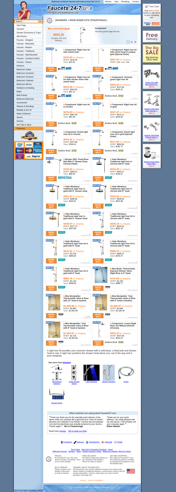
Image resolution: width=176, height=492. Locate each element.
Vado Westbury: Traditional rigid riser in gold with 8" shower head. (75, 216)
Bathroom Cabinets (25, 80)
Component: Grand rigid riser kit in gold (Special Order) (122, 134)
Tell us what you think (77, 431)
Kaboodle (108, 442)
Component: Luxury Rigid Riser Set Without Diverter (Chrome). (123, 325)
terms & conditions (95, 480)
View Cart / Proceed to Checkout (94, 449)
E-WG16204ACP (133, 262)
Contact (135, 1)
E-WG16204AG (86, 263)
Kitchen (108, 1)
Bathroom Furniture (25, 77)
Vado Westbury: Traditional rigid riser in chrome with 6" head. (121, 161)
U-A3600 (88, 126)
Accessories (22, 103)
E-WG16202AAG (86, 235)
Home (110, 449)
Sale (116, 1)
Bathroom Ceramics (25, 73)
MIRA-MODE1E (132, 290)
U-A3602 (88, 153)
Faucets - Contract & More (28, 58)
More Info (51, 69)
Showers (67, 362)
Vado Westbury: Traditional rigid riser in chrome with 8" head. (121, 188)
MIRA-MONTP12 (87, 317)
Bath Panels (22, 95)
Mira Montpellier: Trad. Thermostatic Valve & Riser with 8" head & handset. (123, 298)
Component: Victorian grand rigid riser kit (121, 78)
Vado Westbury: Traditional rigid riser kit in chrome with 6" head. (122, 216)
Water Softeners (24, 114)
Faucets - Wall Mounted (27, 55)
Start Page (21, 25)
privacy (83, 480)
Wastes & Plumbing (25, 106)
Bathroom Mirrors (24, 84)
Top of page (75, 449)
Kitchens (20, 66)
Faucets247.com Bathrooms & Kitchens (44, 8)
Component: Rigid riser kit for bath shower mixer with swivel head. (76, 79)
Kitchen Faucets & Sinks (91, 451)
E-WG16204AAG (86, 290)
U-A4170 (135, 71)
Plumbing (125, 1)
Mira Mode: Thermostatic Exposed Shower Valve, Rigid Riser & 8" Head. (122, 271)
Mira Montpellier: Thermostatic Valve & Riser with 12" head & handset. (76, 298)
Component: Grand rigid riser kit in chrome (75, 133)
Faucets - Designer (25, 40)
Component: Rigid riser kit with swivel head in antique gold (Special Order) (123, 52)
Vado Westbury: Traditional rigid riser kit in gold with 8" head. (75, 271)
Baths (19, 91)
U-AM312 (134, 98)
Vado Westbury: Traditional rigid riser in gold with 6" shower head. (75, 188)
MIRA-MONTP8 (133, 317)
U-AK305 (88, 98)
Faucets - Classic (24, 62)
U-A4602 (135, 153)
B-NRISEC (87, 181)
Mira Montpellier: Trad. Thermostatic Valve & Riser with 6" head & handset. (76, 325)
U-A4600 (135, 126)
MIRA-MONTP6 (86, 345)
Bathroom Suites (24, 69)
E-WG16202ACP (133, 207)
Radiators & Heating (25, 88)
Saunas (20, 121)
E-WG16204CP (133, 235)
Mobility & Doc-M (24, 110)
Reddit (119, 442)
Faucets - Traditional (25, 51)
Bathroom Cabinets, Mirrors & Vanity (117, 451)
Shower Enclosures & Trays (29, 33)
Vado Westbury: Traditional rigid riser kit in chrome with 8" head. (122, 243)
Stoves (20, 117)
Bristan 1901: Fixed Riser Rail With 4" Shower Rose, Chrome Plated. (76, 161)
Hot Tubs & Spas (24, 125)
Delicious (80, 442)
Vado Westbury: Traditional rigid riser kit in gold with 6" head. (75, 243)
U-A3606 (135, 345)
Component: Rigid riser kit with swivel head (76, 51)
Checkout (21, 128)
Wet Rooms (22, 36)
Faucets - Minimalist (25, 44)
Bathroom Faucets (60, 451)
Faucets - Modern (24, 47)
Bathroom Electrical (25, 99)
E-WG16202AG (86, 208)
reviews (62, 431)
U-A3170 (88, 71)
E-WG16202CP (133, 181)
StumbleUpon (94, 442)
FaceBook (68, 442)
